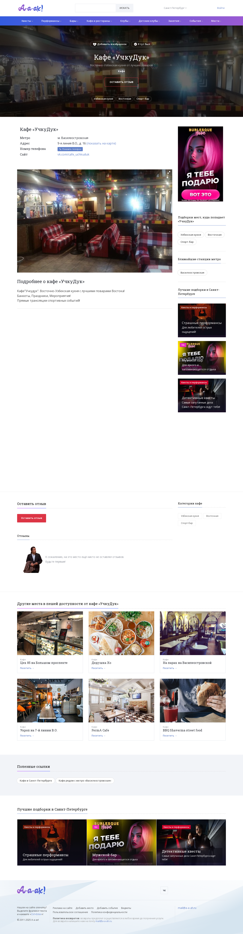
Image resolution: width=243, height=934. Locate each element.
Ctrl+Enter (36, 914)
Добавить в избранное (110, 44)
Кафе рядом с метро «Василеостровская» (85, 781)
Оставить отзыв (121, 82)
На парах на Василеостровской (187, 664)
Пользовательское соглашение (70, 912)
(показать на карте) (101, 144)
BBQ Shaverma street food (182, 731)
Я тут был (142, 44)
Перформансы (51, 21)
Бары (74, 21)
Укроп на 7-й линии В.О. (39, 731)
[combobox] (95, 8)
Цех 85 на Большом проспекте (44, 664)
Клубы (125, 21)
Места (216, 21)
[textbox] (95, 5)
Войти (221, 8)
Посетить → (27, 669)
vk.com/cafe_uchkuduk (73, 155)
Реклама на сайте (62, 908)
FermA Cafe (100, 731)
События (196, 21)
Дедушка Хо (101, 664)
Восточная (125, 99)
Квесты (27, 21)
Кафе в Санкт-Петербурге (36, 781)
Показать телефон (70, 150)
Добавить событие (107, 908)
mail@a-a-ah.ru (104, 921)
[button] (169, 174)
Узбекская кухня (101, 99)
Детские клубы (149, 21)
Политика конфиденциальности (109, 912)
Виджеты (126, 908)
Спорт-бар (145, 99)
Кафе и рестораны (99, 21)
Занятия (174, 21)
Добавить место (85, 908)
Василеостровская (192, 273)
